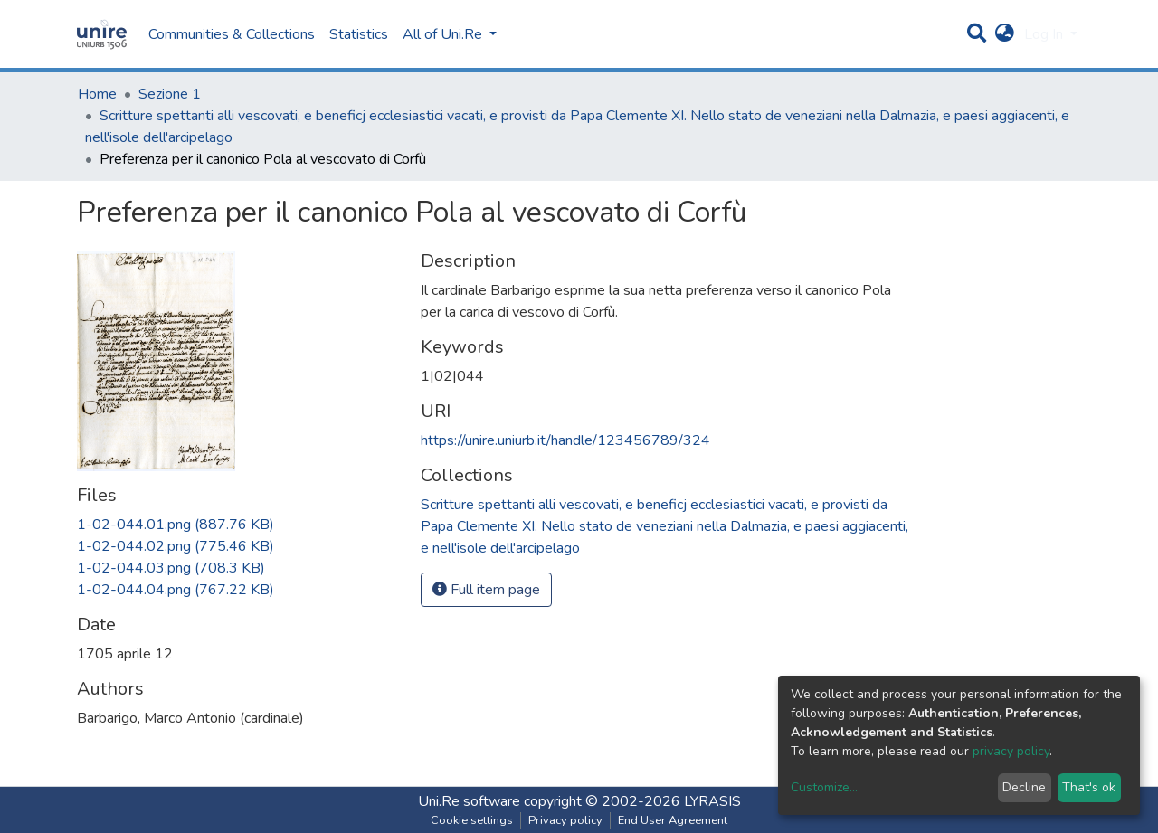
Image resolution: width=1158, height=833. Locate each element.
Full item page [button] (486, 590)
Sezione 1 (169, 94)
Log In (1045, 34)
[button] (1004, 34)
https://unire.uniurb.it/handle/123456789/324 (565, 440)
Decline (1024, 787)
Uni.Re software (469, 801)
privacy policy (1011, 751)
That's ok (1088, 787)
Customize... (824, 787)
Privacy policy (565, 820)
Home (97, 94)
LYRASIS (712, 801)
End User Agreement (672, 820)
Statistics (358, 34)
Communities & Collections (231, 34)
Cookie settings (472, 820)
